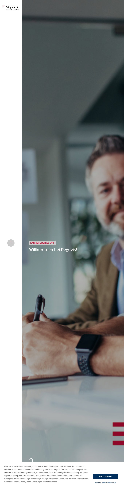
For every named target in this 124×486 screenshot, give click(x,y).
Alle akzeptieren (105, 476)
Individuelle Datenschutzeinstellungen (105, 482)
